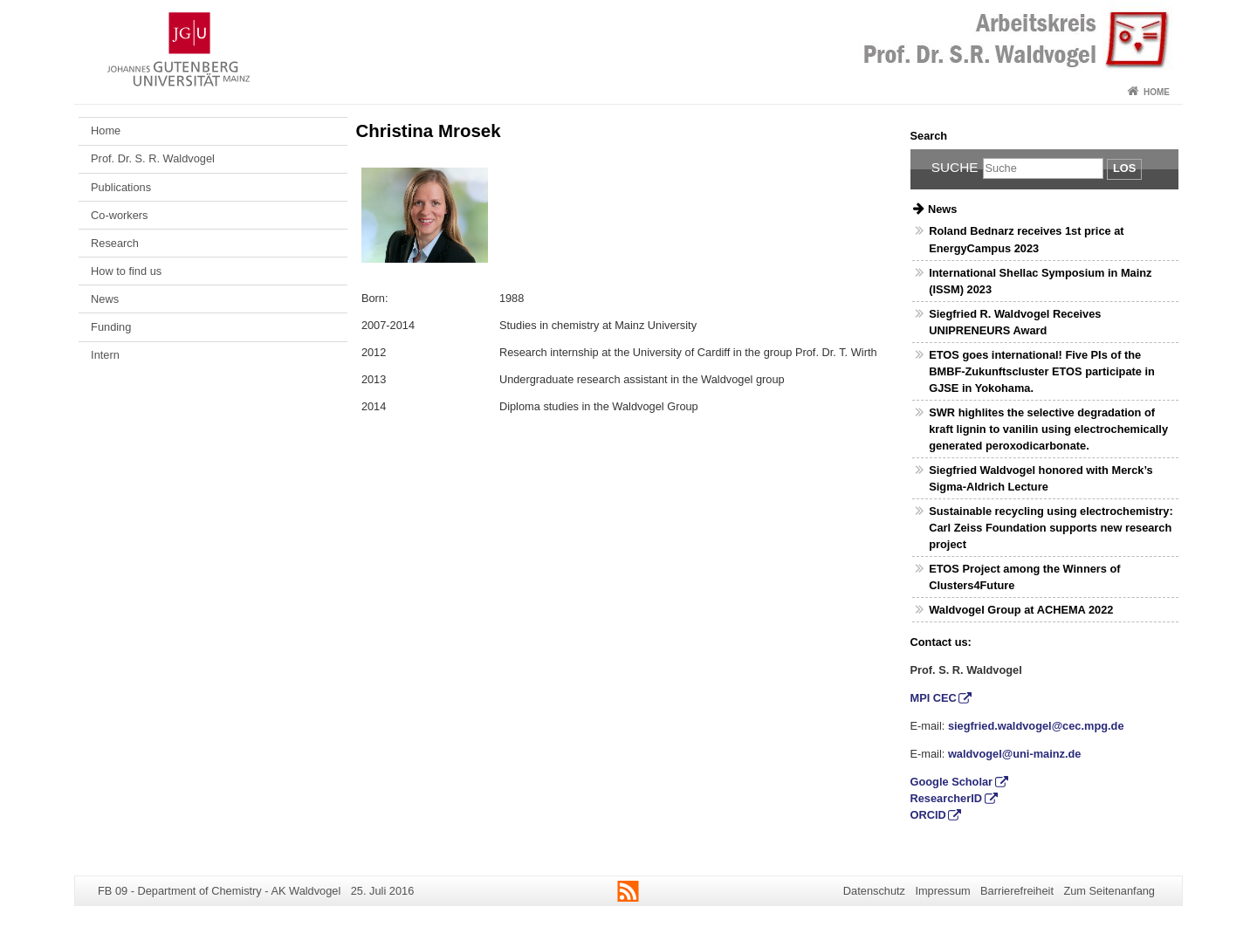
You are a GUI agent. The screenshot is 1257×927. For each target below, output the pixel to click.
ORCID (928, 814)
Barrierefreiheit (1017, 890)
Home (1157, 92)
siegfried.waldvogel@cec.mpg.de (1036, 725)
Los (1124, 168)
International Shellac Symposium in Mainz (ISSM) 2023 (1040, 281)
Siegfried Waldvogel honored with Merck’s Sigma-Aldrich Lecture (1040, 478)
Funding (111, 326)
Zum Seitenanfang (1109, 890)
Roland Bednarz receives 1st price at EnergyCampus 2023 (1026, 239)
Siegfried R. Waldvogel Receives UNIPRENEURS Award (1015, 322)
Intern (105, 354)
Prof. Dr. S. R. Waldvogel (153, 158)
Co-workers (119, 215)
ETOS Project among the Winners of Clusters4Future (1024, 577)
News (105, 299)
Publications (121, 187)
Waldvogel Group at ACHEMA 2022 (1021, 609)
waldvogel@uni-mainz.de (1015, 753)
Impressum (942, 890)
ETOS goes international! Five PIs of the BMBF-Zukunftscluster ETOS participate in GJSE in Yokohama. (1042, 371)
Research (115, 243)
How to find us (126, 271)
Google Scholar (951, 781)
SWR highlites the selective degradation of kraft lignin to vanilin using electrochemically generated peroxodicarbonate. (1048, 429)
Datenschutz (874, 890)
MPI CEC (933, 697)
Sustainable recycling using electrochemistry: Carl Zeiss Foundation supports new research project (1051, 528)
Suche (955, 167)
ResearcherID (946, 798)
